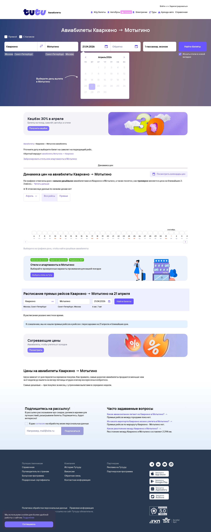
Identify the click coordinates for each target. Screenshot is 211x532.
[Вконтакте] (158, 463)
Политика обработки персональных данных (44, 508)
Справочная (28, 467)
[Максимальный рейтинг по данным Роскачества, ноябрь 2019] (158, 511)
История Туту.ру (72, 467)
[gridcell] (98, 68)
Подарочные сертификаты (36, 480)
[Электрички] (139, 12)
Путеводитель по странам (35, 471)
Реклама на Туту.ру (116, 467)
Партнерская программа (120, 471)
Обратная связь (72, 475)
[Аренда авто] (166, 12)
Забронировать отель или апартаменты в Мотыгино (50, 158)
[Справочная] (181, 12)
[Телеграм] (151, 463)
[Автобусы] (113, 12)
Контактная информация (77, 480)
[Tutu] (34, 12)
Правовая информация (82, 508)
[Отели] (126, 12)
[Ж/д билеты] (98, 12)
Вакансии (69, 471)
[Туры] (152, 12)
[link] (38, 128)
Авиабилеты (28, 144)
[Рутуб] (171, 463)
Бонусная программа (33, 475)
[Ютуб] (164, 463)
